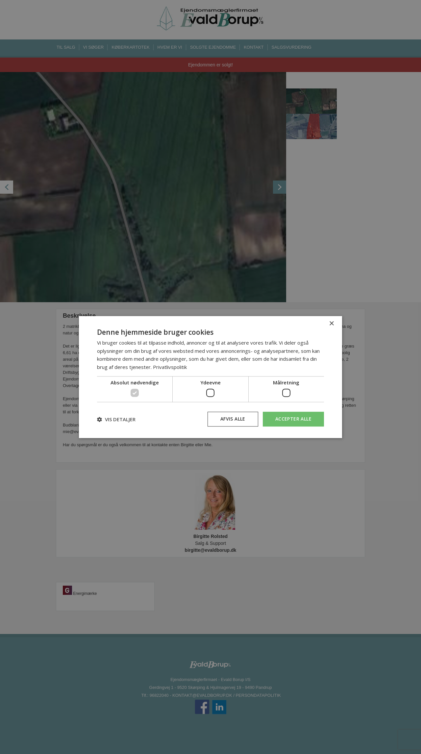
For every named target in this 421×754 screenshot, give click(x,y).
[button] (116, 419)
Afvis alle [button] (232, 419)
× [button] (331, 323)
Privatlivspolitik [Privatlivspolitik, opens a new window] (170, 367)
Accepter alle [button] (293, 419)
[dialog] (210, 377)
